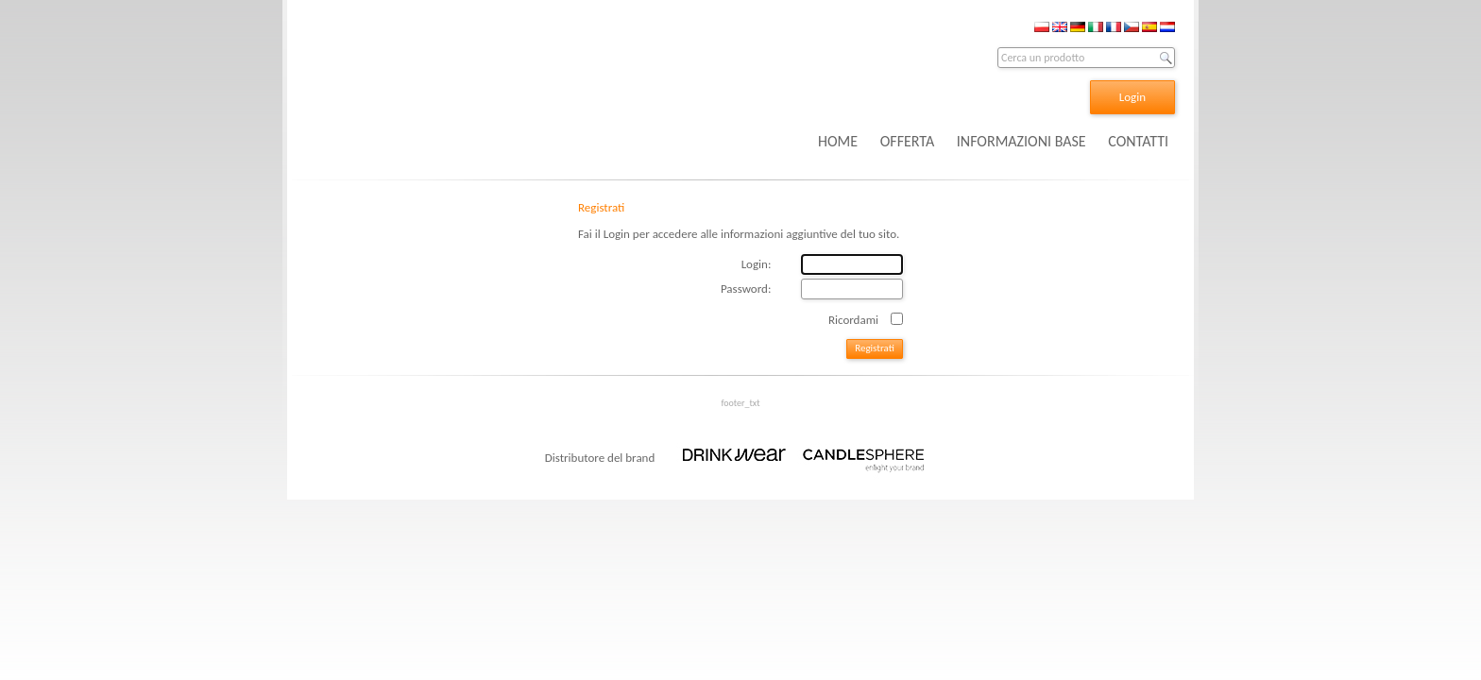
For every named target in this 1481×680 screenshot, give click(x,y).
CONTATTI (1138, 141)
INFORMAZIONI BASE (1021, 141)
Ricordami (853, 319)
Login (1132, 97)
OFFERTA (907, 141)
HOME (838, 141)
